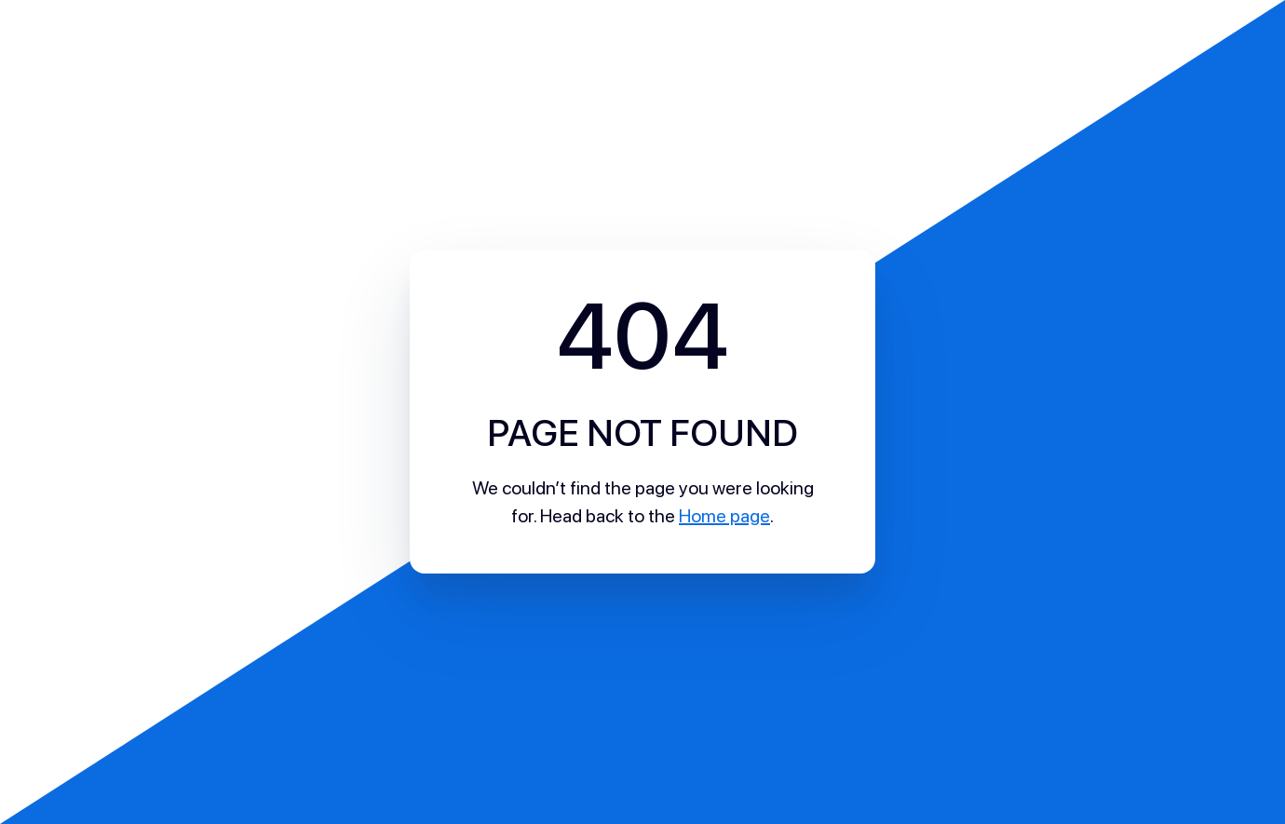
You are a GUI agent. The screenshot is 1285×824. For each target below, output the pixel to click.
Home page (724, 516)
